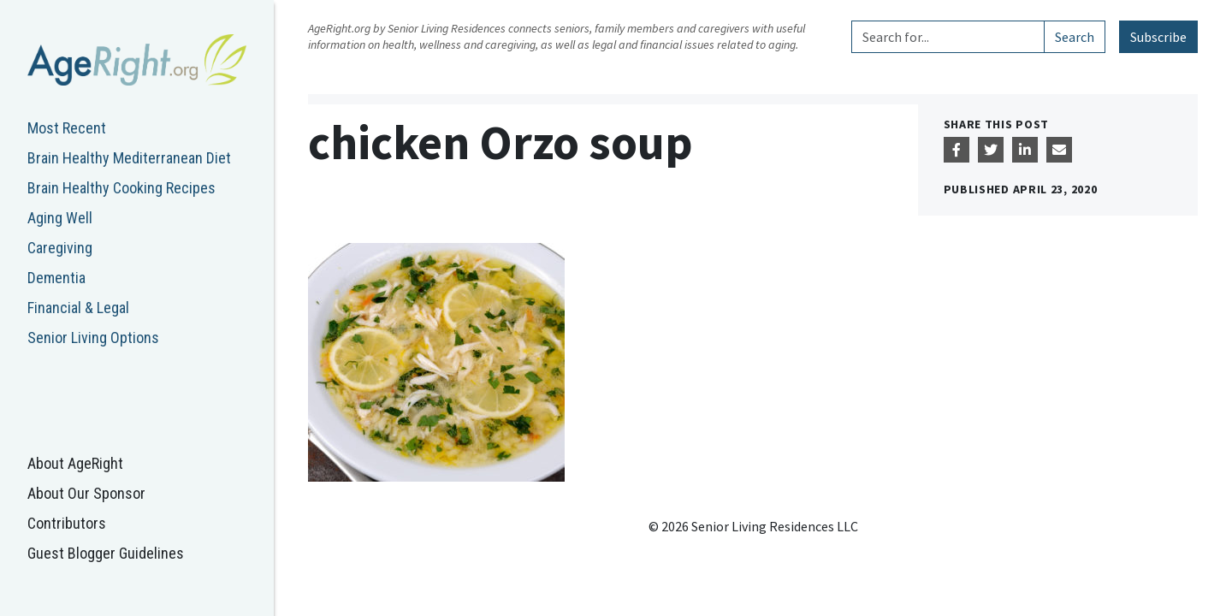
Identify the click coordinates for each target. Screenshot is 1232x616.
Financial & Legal (78, 308)
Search (1074, 36)
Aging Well (59, 218)
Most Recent (66, 128)
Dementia (56, 278)
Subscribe (1158, 36)
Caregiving (59, 248)
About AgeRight (75, 463)
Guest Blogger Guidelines (105, 553)
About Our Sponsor (86, 493)
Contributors (66, 523)
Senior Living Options (93, 337)
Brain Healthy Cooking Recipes (121, 188)
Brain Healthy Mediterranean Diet (129, 158)
